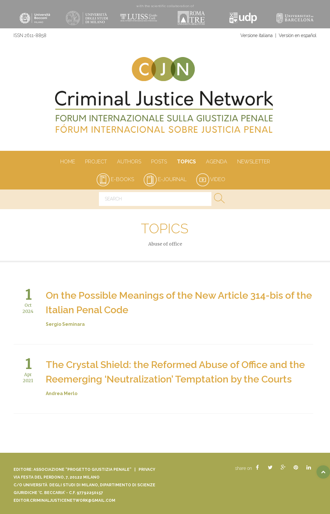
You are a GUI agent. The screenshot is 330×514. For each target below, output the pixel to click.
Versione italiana (256, 35)
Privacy (147, 469)
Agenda (216, 162)
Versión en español (297, 35)
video (210, 179)
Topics (186, 162)
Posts (159, 162)
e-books (115, 179)
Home (67, 162)
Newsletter (253, 162)
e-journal (165, 179)
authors (129, 162)
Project (96, 162)
